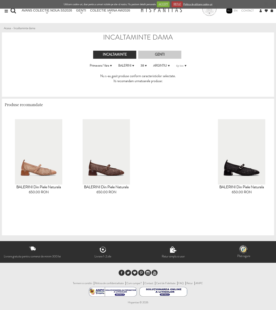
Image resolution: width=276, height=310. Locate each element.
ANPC (199, 283)
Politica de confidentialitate (109, 283)
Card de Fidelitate (166, 283)
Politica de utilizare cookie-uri (197, 4)
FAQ (181, 283)
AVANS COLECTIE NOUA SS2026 (47, 10)
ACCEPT (163, 4)
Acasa (7, 28)
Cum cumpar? (134, 283)
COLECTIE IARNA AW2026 (110, 10)
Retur (189, 283)
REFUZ (177, 4)
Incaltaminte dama (24, 28)
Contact (247, 10)
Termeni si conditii (82, 283)
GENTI (81, 10)
